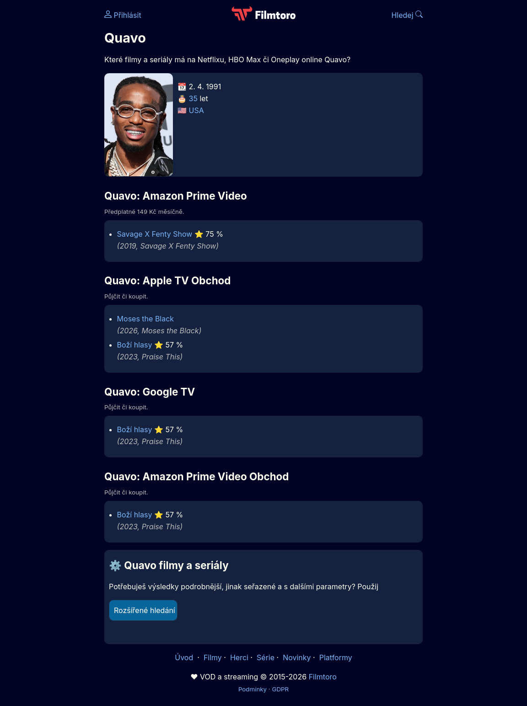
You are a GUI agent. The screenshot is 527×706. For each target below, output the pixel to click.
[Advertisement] (49, 141)
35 (193, 98)
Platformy (335, 657)
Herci (239, 657)
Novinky (297, 657)
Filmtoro (323, 676)
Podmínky (252, 689)
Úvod (185, 657)
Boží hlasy (134, 344)
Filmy (213, 657)
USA (196, 110)
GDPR (280, 689)
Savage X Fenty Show (155, 234)
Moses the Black (145, 318)
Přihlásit (122, 15)
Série (265, 657)
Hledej (407, 15)
